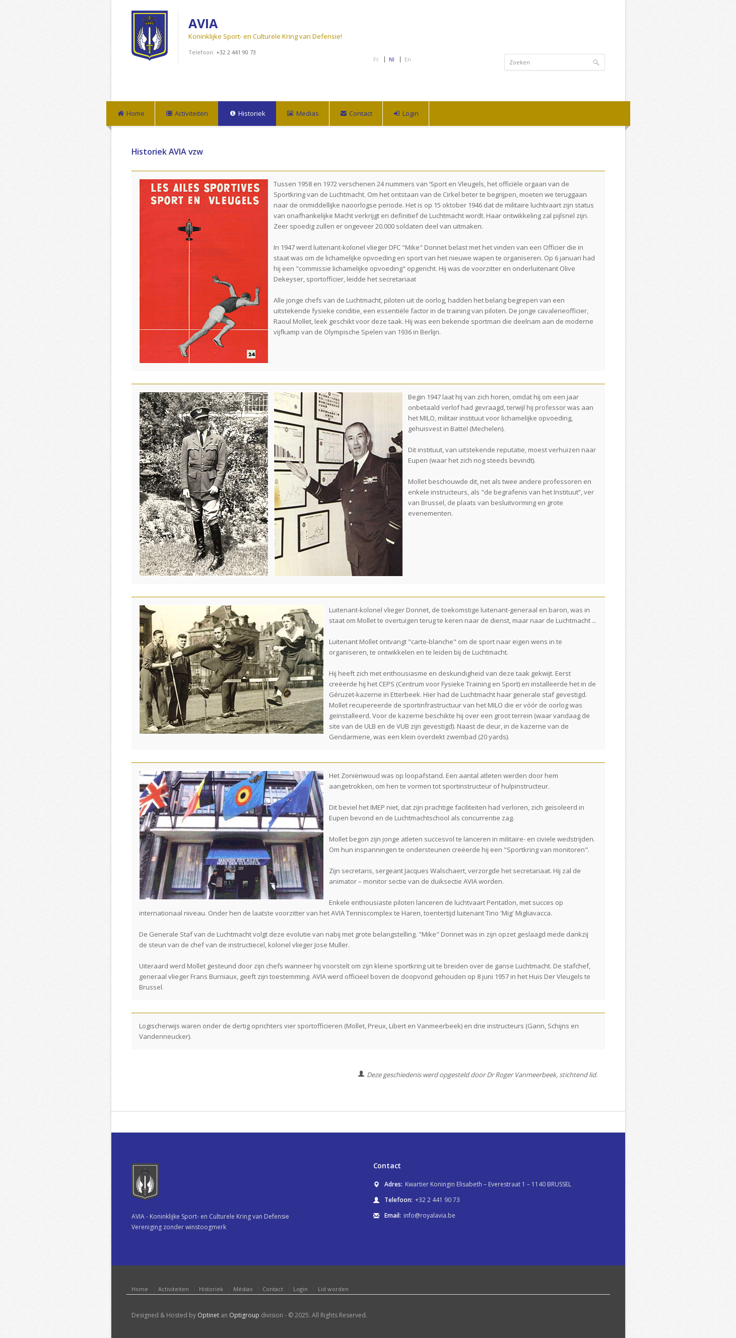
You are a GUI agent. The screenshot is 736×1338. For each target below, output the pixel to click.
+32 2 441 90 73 (236, 52)
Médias (242, 1289)
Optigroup (244, 1315)
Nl (391, 59)
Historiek (247, 114)
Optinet (208, 1315)
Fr (376, 59)
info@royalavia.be (429, 1215)
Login (406, 114)
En (408, 59)
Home (131, 114)
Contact (356, 114)
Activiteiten (186, 114)
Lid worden (333, 1289)
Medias (302, 114)
